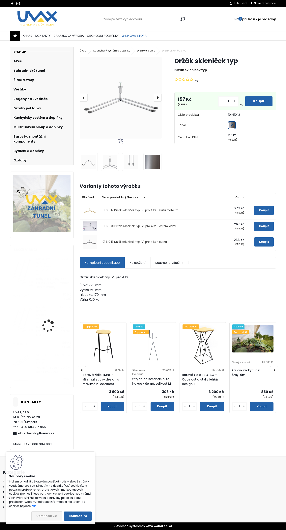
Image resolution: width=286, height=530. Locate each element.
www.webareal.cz (159, 526)
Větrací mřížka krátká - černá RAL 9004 (53, 370)
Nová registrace (265, 3)
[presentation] (84, 98)
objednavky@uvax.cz (36, 433)
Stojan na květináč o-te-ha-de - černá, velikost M (151, 381)
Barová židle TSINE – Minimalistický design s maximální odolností (100, 379)
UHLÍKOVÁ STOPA (134, 36)
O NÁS (27, 36)
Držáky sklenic (146, 50)
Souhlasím (78, 516)
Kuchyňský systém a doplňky (111, 50)
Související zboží (172, 262)
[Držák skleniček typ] (120, 98)
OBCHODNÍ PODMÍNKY (103, 36)
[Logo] (37, 19)
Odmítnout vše (46, 516)
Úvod (83, 50)
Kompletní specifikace (102, 262)
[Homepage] (15, 35)
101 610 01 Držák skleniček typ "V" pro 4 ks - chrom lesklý (139, 226)
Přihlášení (240, 3)
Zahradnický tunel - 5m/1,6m (247, 372)
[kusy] (228, 101)
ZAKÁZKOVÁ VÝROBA (69, 36)
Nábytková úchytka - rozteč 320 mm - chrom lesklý (53, 331)
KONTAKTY (43, 36)
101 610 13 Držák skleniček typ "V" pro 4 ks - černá (134, 242)
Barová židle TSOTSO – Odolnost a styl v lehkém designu (201, 379)
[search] (182, 19)
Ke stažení (137, 262)
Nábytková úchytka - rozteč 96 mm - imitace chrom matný (52, 283)
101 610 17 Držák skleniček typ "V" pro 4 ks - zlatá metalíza (140, 210)
